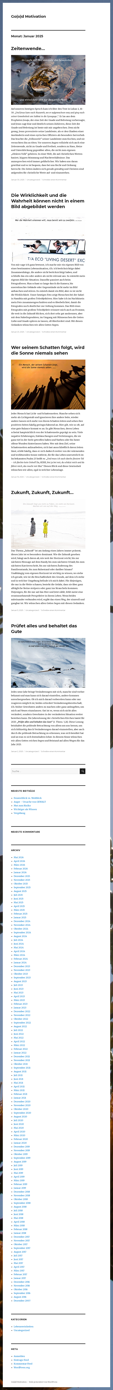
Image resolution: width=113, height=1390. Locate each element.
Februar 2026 (21, 868)
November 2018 (22, 1195)
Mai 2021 (18, 1082)
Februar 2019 (20, 1184)
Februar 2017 (20, 1274)
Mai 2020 (19, 1127)
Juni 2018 (18, 1214)
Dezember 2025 (22, 876)
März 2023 (19, 1000)
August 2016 (20, 1297)
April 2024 (19, 951)
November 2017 (22, 1240)
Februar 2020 (21, 1139)
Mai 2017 (18, 1263)
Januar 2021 (20, 1097)
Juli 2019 (18, 1165)
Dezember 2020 (22, 1101)
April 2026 (19, 861)
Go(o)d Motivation (28, 16)
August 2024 (20, 936)
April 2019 (19, 1176)
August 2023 (20, 981)
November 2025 (22, 880)
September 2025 (22, 887)
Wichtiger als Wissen (25, 809)
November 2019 (22, 1150)
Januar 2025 (20, 917)
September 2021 (22, 1067)
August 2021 (20, 1071)
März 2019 (19, 1180)
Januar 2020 (20, 1143)
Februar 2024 (21, 958)
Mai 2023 (18, 992)
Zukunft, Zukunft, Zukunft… (42, 492)
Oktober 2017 (20, 1244)
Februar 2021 (20, 1094)
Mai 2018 (18, 1218)
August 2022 (20, 1026)
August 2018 (20, 1206)
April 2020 (19, 1131)
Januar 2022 (20, 1052)
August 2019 (20, 1161)
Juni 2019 (18, 1169)
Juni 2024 (19, 943)
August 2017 (20, 1251)
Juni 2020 (19, 1124)
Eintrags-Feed (21, 1360)
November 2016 (22, 1285)
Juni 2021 (18, 1079)
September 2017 (22, 1248)
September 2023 (22, 977)
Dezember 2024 (22, 921)
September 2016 (22, 1293)
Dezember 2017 (22, 1236)
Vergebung (19, 813)
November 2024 (22, 925)
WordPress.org (22, 1367)
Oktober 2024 (21, 928)
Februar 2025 (20, 913)
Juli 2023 (18, 985)
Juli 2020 (18, 1120)
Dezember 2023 (22, 966)
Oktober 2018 (21, 1199)
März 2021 (19, 1090)
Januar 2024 (20, 962)
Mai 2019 (18, 1173)
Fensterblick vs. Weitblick (28, 798)
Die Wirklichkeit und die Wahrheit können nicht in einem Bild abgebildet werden (47, 201)
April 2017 (19, 1266)
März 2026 (19, 865)
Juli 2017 (18, 1255)
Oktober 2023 (21, 973)
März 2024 (19, 955)
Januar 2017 (20, 1278)
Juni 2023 (18, 988)
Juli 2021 (18, 1075)
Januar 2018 (20, 1233)
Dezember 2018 (22, 1191)
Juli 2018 (18, 1210)
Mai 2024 (19, 947)
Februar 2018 (20, 1229)
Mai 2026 (19, 857)
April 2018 (19, 1221)
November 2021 (22, 1060)
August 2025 (20, 891)
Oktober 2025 (21, 883)
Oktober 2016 (21, 1289)
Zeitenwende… (28, 48)
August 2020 (20, 1116)
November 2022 (22, 1015)
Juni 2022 (19, 1034)
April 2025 (19, 906)
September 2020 (22, 1112)
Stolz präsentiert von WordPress (43, 1382)
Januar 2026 (20, 872)
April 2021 (19, 1086)
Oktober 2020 (21, 1109)
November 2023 (22, 970)
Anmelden (19, 1356)
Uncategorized (33, 180)
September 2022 (22, 1022)
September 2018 (22, 1203)
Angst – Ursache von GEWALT (30, 801)
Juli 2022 (18, 1030)
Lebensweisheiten (23, 1326)
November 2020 (22, 1105)
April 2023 (19, 996)
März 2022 (19, 1045)
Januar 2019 (20, 1188)
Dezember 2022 (22, 1011)
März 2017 (19, 1270)
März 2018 (19, 1225)
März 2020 (19, 1135)
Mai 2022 (18, 1037)
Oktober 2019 (21, 1154)
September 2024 (22, 932)
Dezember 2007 (22, 1300)
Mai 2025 (18, 902)
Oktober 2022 (21, 1019)
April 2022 (19, 1041)
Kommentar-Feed (23, 1363)
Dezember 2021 (22, 1056)
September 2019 (22, 1158)
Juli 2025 (18, 895)
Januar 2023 (20, 1007)
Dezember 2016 (22, 1282)
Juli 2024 (18, 940)
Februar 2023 (20, 1004)
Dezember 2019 (22, 1146)
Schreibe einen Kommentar (54, 180)
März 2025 (19, 910)
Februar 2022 (21, 1049)
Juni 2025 (18, 898)
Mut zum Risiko (22, 805)
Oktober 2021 (21, 1064)
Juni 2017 (18, 1259)
